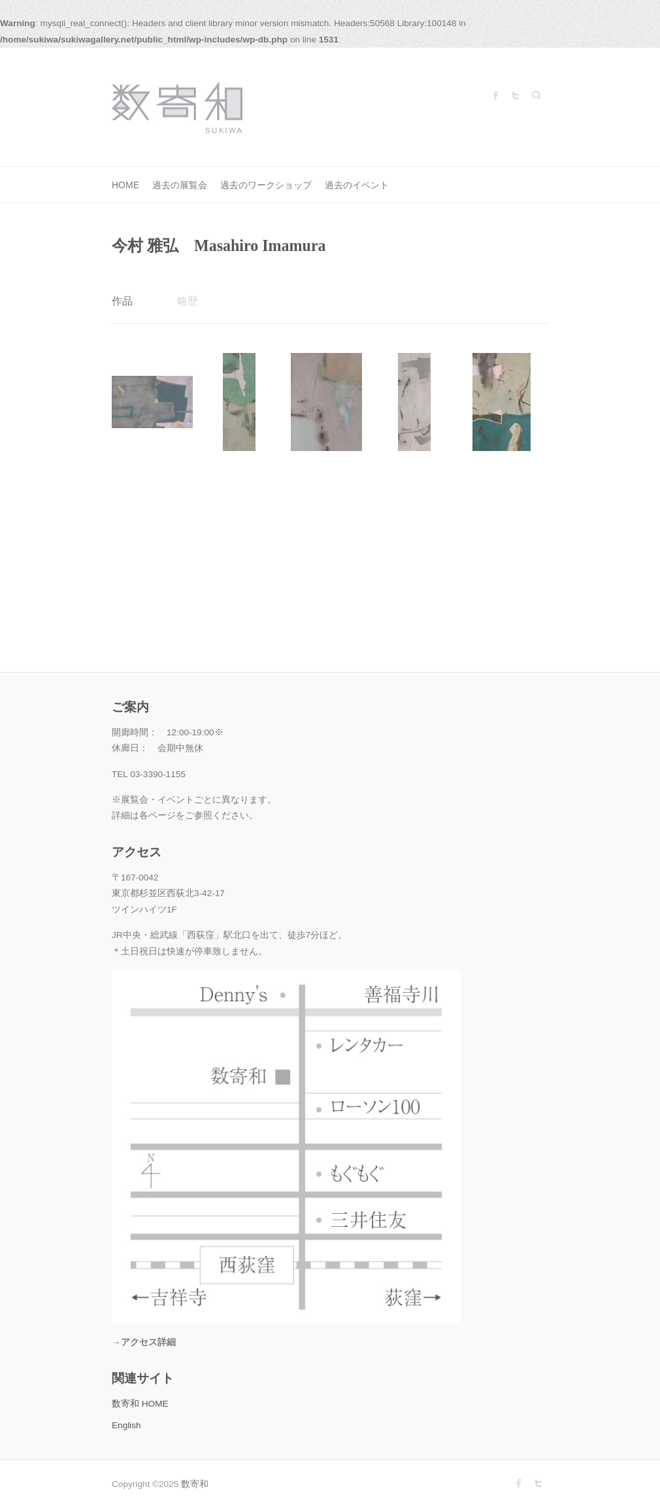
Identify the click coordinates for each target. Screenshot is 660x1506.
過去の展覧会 (179, 185)
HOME (125, 185)
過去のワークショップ (266, 185)
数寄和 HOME (140, 1404)
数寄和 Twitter (515, 95)
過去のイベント (357, 185)
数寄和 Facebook (496, 95)
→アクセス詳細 (144, 1342)
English (126, 1425)
